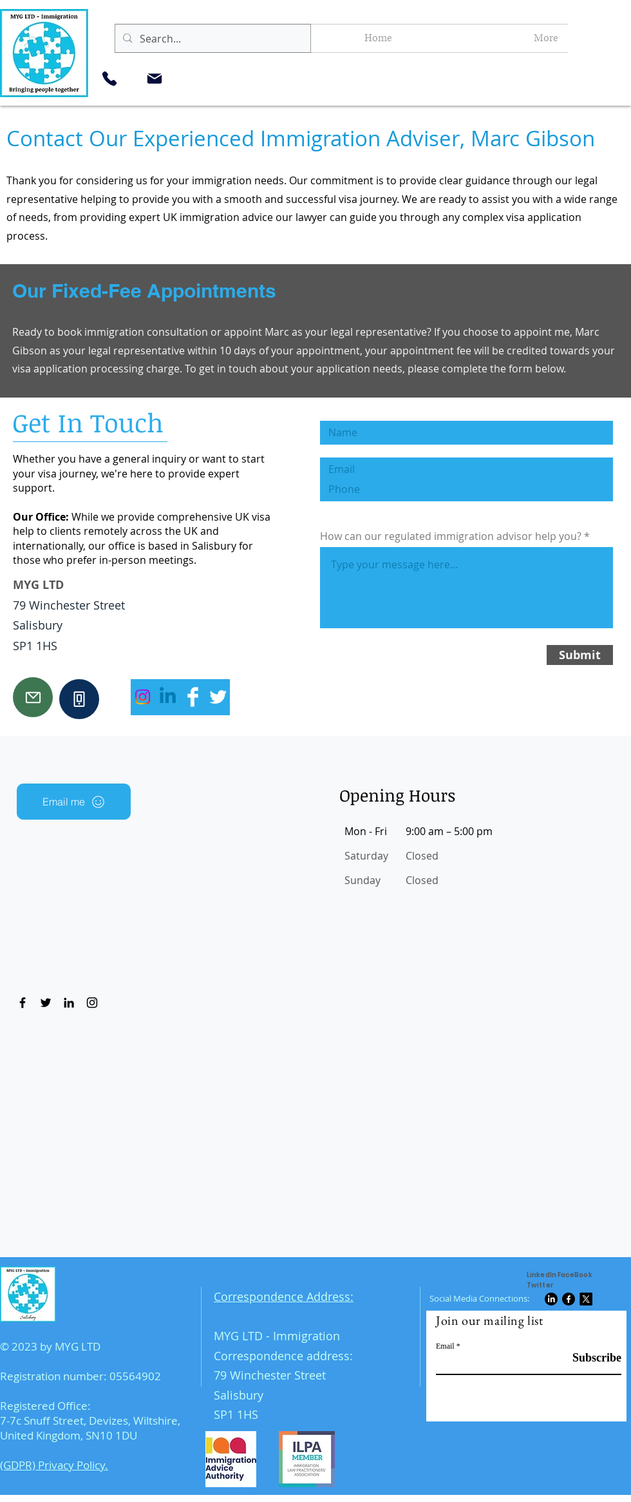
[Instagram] (143, 697)
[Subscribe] (588, 1358)
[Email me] (74, 802)
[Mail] (154, 78)
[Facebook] (568, 1299)
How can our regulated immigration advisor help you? (450, 536)
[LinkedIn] (551, 1299)
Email (445, 1346)
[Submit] (580, 655)
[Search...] (211, 38)
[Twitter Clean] (218, 697)
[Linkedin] (168, 697)
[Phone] (109, 78)
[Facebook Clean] (193, 697)
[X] (585, 1299)
